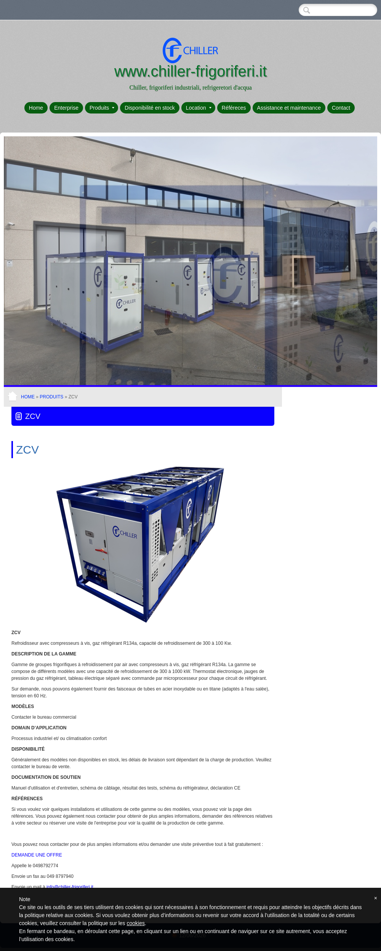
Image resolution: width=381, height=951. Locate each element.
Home (36, 108)
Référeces (234, 108)
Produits (102, 108)
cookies (135, 923)
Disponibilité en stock (150, 108)
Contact (341, 108)
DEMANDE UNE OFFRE (36, 855)
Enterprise (66, 108)
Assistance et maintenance (289, 108)
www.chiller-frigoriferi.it (190, 71)
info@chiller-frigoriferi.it (69, 887)
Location (198, 108)
